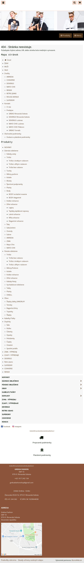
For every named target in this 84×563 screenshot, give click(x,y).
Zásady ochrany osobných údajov (30, 560)
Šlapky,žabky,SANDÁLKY (16, 301)
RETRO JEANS (11, 93)
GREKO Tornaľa (14, 130)
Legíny (11, 208)
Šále (8, 325)
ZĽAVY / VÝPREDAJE (11, 355)
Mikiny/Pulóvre (12, 268)
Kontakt (7, 103)
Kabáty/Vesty (11, 281)
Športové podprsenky (15, 184)
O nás (9, 107)
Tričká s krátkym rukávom (18, 161)
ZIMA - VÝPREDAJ (10, 352)
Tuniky (9, 171)
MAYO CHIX (11, 87)
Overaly (9, 231)
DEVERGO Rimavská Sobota (19, 117)
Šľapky (9, 315)
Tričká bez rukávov (16, 167)
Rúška (9, 328)
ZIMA (8, 241)
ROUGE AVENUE (13, 97)
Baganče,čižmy (12, 308)
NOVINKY (7, 147)
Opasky (9, 335)
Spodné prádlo (12, 348)
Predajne (10, 110)
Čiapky (9, 342)
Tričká (9, 157)
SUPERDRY (11, 100)
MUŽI (6, 66)
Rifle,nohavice (14, 218)
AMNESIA (10, 77)
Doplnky (7, 321)
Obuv (6, 298)
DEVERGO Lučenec (16, 120)
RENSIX (9, 90)
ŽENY (6, 63)
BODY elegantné (15, 197)
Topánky (10, 311)
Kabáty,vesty (11, 154)
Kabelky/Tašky (9, 318)
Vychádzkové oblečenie (15, 285)
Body (8, 191)
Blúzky (9, 181)
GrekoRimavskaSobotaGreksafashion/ (42, 431)
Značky (7, 73)
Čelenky (9, 332)
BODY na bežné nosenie (18, 194)
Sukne (9, 234)
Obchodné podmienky (12, 134)
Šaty (8, 224)
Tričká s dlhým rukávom (18, 164)
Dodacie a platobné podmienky (18, 137)
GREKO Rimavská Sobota (18, 114)
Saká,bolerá (11, 228)
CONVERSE (11, 80)
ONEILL (9, 295)
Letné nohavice (14, 214)
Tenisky (9, 305)
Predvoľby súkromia (8, 560)
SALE (6, 70)
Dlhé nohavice (12, 204)
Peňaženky (11, 338)
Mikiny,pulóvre (12, 174)
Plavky (9, 187)
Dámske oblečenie (11, 151)
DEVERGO (10, 83)
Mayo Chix (10, 244)
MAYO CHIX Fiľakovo (16, 127)
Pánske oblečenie (10, 251)
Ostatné (9, 345)
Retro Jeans (8, 362)
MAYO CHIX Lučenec (16, 124)
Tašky (9, 288)
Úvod (7, 60)
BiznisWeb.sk (77, 560)
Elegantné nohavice (16, 221)
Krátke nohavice (13, 201)
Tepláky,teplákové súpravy (19, 211)
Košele (9, 177)
